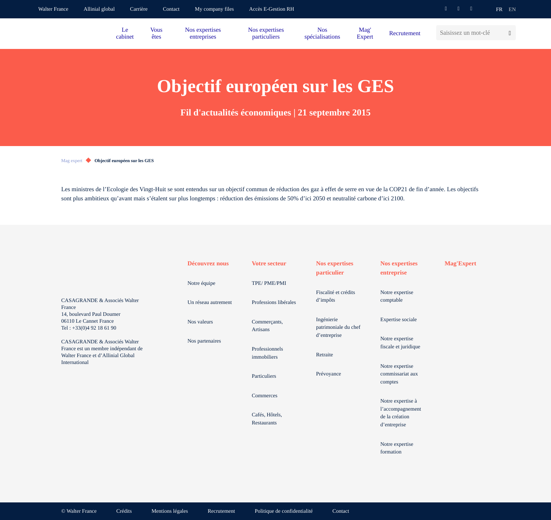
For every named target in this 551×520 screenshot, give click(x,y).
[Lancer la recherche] (510, 32)
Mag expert (71, 160)
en (512, 10)
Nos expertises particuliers (266, 33)
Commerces (264, 396)
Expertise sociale (398, 320)
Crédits (124, 511)
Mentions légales (170, 511)
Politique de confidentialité (284, 511)
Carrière (139, 9)
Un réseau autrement (209, 303)
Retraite (324, 355)
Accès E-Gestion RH (271, 9)
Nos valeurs (200, 322)
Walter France (53, 9)
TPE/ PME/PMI (269, 283)
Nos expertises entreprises (203, 33)
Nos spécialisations (322, 33)
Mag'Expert (460, 263)
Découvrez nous (208, 263)
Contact (171, 9)
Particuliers (264, 376)
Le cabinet (125, 33)
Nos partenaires (204, 341)
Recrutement (405, 33)
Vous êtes (156, 33)
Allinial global (99, 9)
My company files (214, 9)
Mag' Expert (365, 33)
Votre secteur (269, 263)
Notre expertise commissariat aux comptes (399, 374)
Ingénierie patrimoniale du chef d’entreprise (338, 327)
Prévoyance (328, 374)
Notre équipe (201, 283)
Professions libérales (274, 303)
